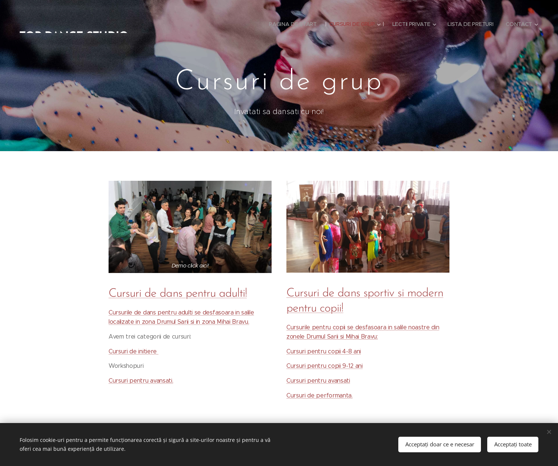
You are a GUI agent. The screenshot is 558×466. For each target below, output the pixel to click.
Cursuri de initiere (134, 351)
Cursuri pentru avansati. (141, 380)
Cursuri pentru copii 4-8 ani (323, 351)
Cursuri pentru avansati (318, 380)
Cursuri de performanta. (319, 395)
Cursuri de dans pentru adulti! (178, 294)
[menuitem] (291, 24)
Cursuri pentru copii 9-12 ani (324, 365)
